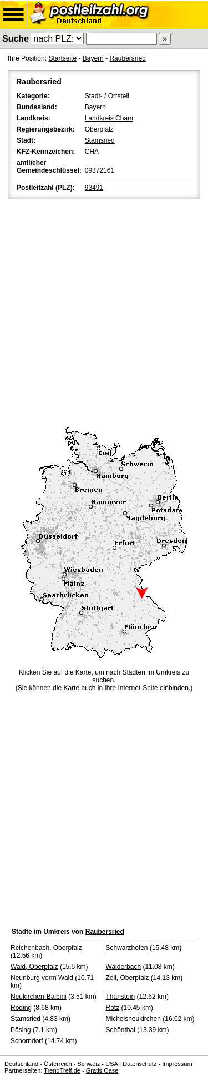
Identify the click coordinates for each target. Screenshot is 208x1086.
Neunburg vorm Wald (42, 978)
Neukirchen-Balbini (39, 996)
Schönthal (120, 1030)
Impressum (177, 1063)
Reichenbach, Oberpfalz (46, 948)
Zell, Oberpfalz (127, 978)
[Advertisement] (104, 311)
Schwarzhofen (127, 948)
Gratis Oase (102, 1070)
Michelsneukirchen (133, 1019)
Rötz (113, 1008)
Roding (21, 1008)
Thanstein (120, 996)
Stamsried (100, 140)
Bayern (93, 58)
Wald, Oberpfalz (34, 967)
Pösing (21, 1030)
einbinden (174, 688)
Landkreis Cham (109, 118)
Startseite (62, 58)
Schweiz (88, 1063)
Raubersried (127, 58)
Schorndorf (27, 1041)
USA (111, 1063)
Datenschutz (139, 1063)
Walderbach (123, 967)
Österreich (58, 1063)
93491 (94, 188)
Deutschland (21, 1063)
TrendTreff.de (62, 1070)
